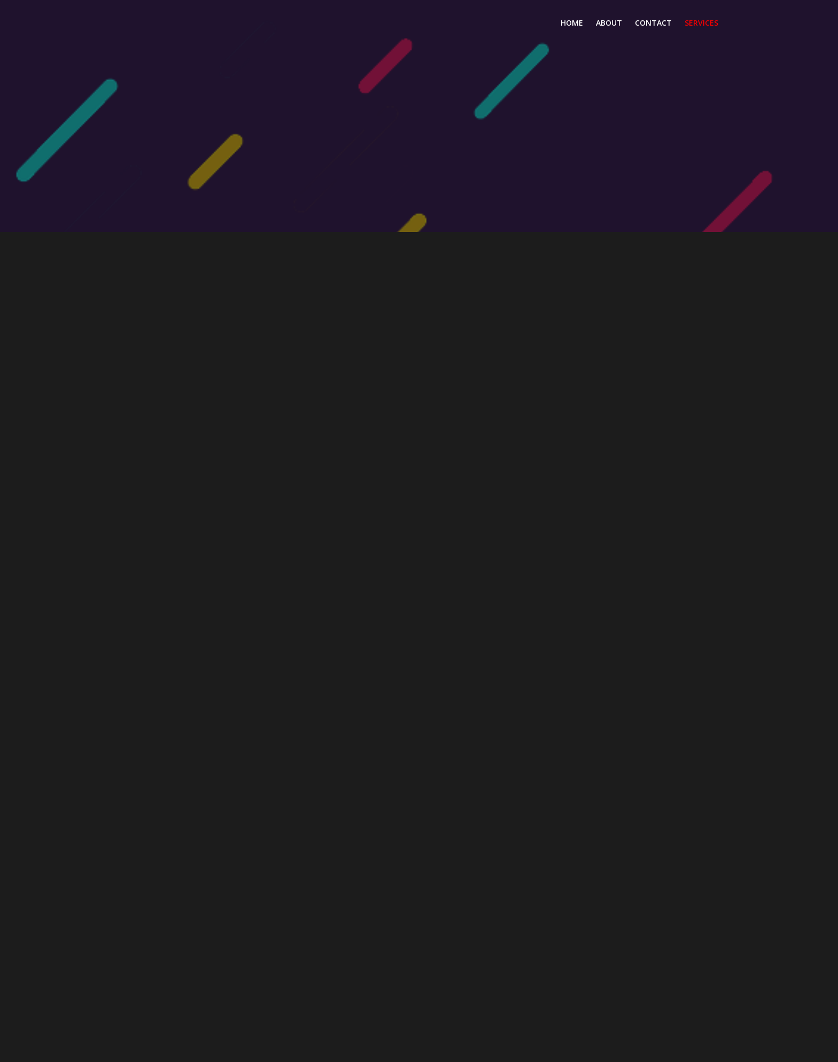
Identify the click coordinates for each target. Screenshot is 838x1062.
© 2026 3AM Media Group (419, 1049)
